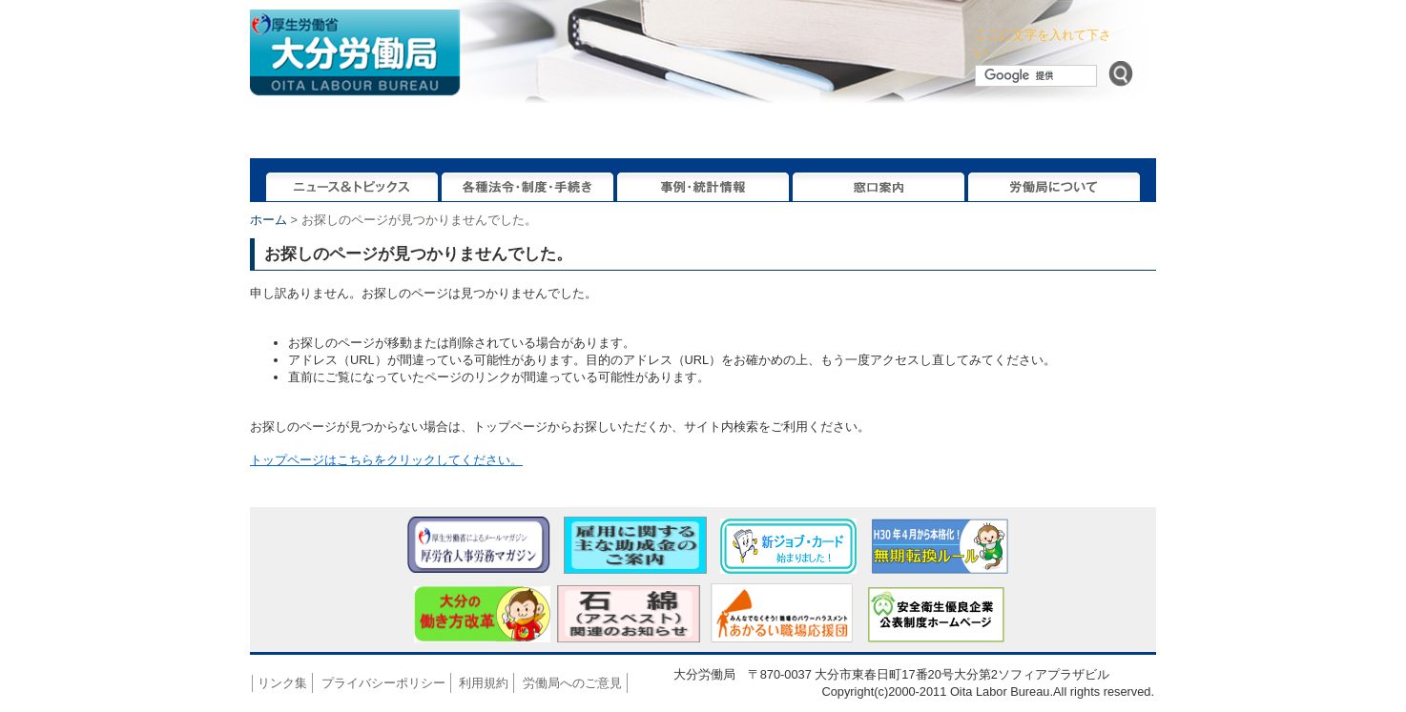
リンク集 (282, 683)
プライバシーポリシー (383, 683)
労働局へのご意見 (572, 683)
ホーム (268, 220)
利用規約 (483, 683)
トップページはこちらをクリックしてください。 (386, 460)
